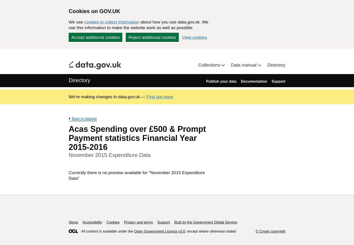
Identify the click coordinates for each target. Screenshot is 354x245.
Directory (276, 65)
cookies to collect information (111, 22)
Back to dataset (84, 119)
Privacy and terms (138, 222)
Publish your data (221, 81)
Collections (209, 65)
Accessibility (92, 222)
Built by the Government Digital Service (205, 222)
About (73, 222)
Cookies (113, 222)
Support (278, 81)
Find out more (160, 96)
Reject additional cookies (152, 37)
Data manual (244, 65)
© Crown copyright (270, 231)
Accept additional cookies (95, 37)
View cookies (194, 37)
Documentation (254, 81)
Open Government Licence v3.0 (159, 231)
